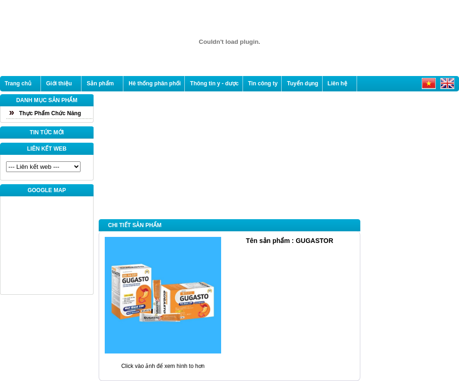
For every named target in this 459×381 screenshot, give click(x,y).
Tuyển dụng (302, 83)
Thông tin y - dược (214, 83)
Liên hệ (337, 83)
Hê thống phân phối (154, 83)
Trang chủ (18, 83)
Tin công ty (263, 83)
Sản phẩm (100, 83)
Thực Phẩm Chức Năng (50, 113)
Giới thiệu (59, 83)
